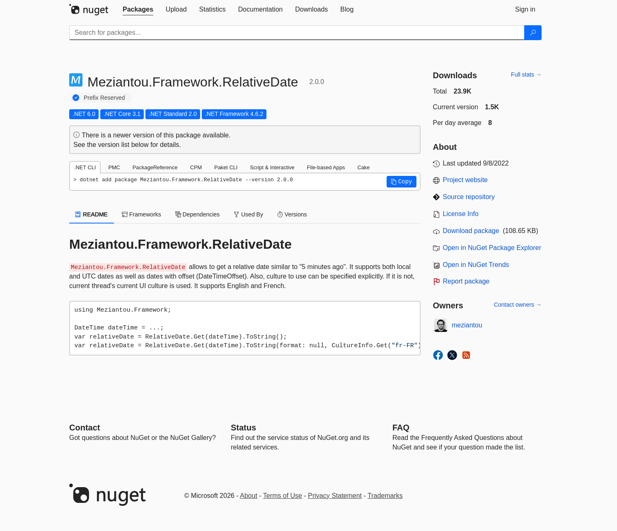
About (248, 495)
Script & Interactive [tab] (272, 167)
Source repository (469, 196)
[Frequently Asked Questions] (400, 427)
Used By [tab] (248, 214)
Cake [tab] (363, 167)
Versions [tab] (292, 214)
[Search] (533, 32)
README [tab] (91, 214)
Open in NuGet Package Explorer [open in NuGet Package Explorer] (492, 247)
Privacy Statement (335, 495)
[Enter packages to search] (297, 32)
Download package (471, 230)
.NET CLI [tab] (85, 167)
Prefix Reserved (104, 97)
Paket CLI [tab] (225, 167)
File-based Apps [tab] (326, 167)
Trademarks (385, 495)
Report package (466, 281)
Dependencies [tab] (197, 214)
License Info (461, 213)
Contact (84, 427)
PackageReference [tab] (155, 167)
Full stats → (526, 74)
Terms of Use (282, 495)
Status (243, 427)
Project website (465, 179)
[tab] (138, 9)
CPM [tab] (196, 167)
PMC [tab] (114, 167)
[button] (401, 181)
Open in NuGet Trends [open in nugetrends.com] (476, 264)
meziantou (467, 325)
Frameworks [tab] (141, 214)
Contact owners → (518, 304)
